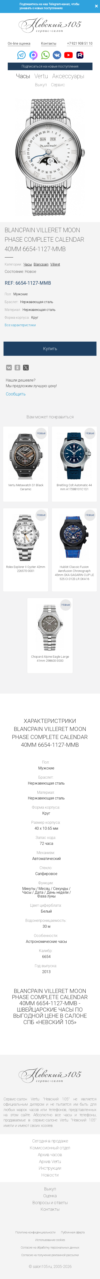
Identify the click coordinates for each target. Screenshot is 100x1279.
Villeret (55, 264)
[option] (50, 157)
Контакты (48, 43)
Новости (50, 1174)
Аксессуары (68, 76)
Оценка (50, 1195)
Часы (23, 76)
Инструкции (50, 1168)
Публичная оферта (73, 1232)
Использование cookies (50, 1240)
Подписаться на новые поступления (50, 66)
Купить (50, 348)
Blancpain (41, 264)
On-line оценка (19, 43)
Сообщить (16, 393)
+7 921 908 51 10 (79, 43)
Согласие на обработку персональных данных (50, 1247)
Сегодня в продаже (50, 1140)
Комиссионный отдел (50, 1147)
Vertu (41, 76)
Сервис (58, 84)
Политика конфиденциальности (35, 1232)
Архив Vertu (50, 1161)
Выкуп (41, 84)
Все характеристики (20, 325)
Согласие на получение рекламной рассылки (50, 1255)
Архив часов (50, 1154)
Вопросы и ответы (50, 1202)
